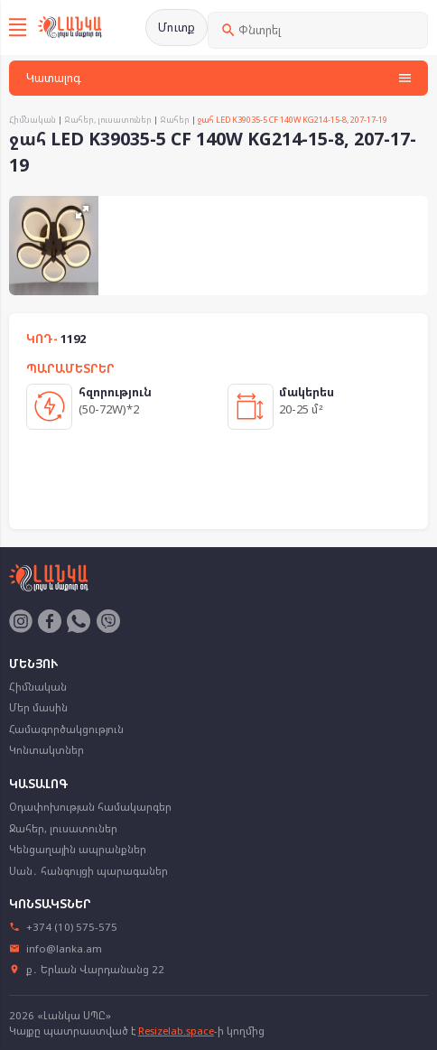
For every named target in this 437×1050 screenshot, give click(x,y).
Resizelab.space (176, 1030)
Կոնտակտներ (46, 750)
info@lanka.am (56, 948)
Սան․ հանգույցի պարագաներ (88, 871)
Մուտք (176, 27)
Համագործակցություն (66, 729)
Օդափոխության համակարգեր (90, 806)
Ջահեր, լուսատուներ (108, 119)
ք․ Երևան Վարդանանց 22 (87, 969)
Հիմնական (32, 119)
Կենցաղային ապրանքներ (77, 849)
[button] (82, 212)
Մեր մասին (38, 707)
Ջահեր (175, 119)
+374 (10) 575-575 (63, 927)
